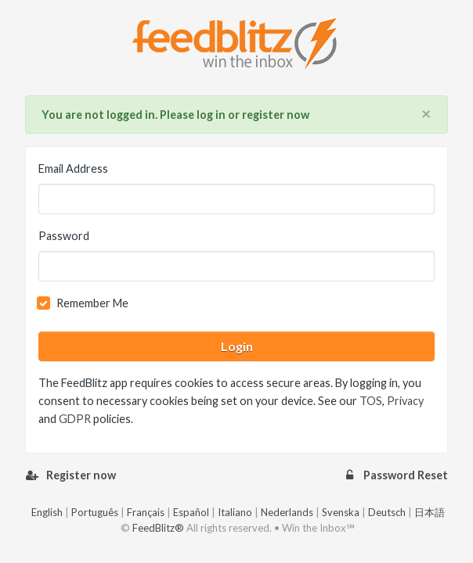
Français (145, 512)
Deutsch (387, 512)
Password (63, 235)
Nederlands (287, 512)
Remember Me (92, 303)
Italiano (235, 512)
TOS (370, 400)
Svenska (340, 512)
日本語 (429, 512)
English (47, 512)
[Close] (426, 114)
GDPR (75, 418)
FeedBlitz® (158, 528)
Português (94, 512)
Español (191, 512)
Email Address (73, 168)
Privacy (405, 400)
